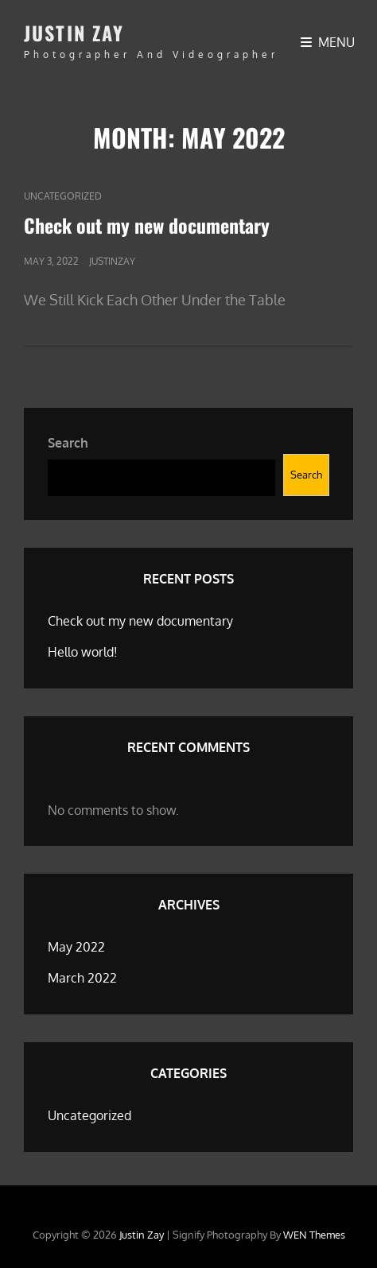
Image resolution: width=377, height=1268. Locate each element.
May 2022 (76, 947)
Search (68, 443)
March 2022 (82, 978)
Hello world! (83, 652)
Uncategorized (63, 196)
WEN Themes (314, 1234)
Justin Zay (74, 32)
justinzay (112, 261)
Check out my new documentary (147, 225)
